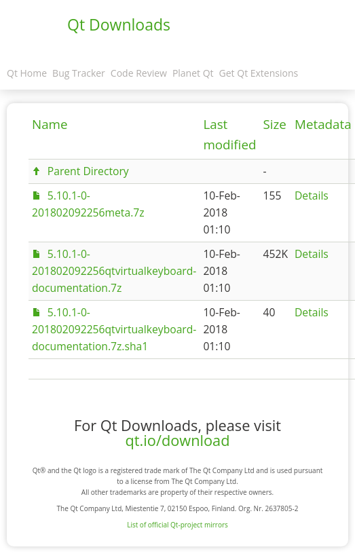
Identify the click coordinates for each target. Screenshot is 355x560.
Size (274, 124)
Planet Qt (193, 73)
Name (50, 124)
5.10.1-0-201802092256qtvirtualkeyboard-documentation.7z (114, 270)
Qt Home (27, 73)
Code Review (139, 73)
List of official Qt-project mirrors (177, 524)
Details (312, 195)
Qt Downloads (118, 24)
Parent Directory (88, 171)
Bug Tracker (78, 73)
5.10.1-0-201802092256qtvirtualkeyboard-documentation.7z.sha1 (114, 329)
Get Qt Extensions (259, 73)
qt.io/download (178, 440)
